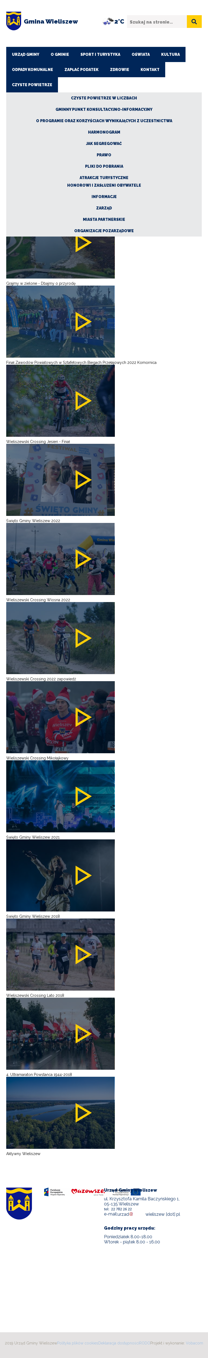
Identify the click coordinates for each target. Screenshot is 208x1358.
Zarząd (104, 208)
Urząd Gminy (25, 54)
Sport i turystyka (100, 54)
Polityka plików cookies (77, 1343)
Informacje (104, 197)
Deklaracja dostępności (118, 1343)
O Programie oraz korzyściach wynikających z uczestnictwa (104, 121)
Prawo (104, 155)
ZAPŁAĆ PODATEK (81, 69)
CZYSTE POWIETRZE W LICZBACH (104, 98)
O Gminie (60, 54)
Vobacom (194, 1343)
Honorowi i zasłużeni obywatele (104, 185)
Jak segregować (104, 143)
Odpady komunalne (32, 69)
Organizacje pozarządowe (104, 231)
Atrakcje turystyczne (104, 178)
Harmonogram (104, 132)
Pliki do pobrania (104, 166)
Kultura (170, 54)
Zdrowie (119, 69)
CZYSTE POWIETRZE (32, 85)
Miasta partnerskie (104, 219)
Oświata (141, 54)
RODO (144, 1343)
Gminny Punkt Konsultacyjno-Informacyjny (104, 109)
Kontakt (150, 69)
